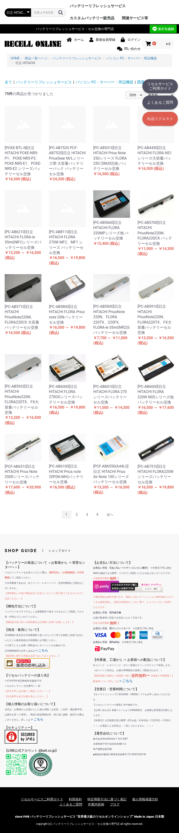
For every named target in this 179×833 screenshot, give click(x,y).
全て (8, 82)
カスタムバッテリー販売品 (92, 18)
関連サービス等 (135, 18)
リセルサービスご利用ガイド (160, 86)
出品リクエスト (160, 118)
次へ (110, 514)
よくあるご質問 (160, 102)
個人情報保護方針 (145, 799)
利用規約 (75, 799)
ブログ (115, 804)
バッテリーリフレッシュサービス (98, 6)
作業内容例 (96, 804)
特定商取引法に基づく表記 (107, 799)
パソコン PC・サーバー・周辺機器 (104, 82)
